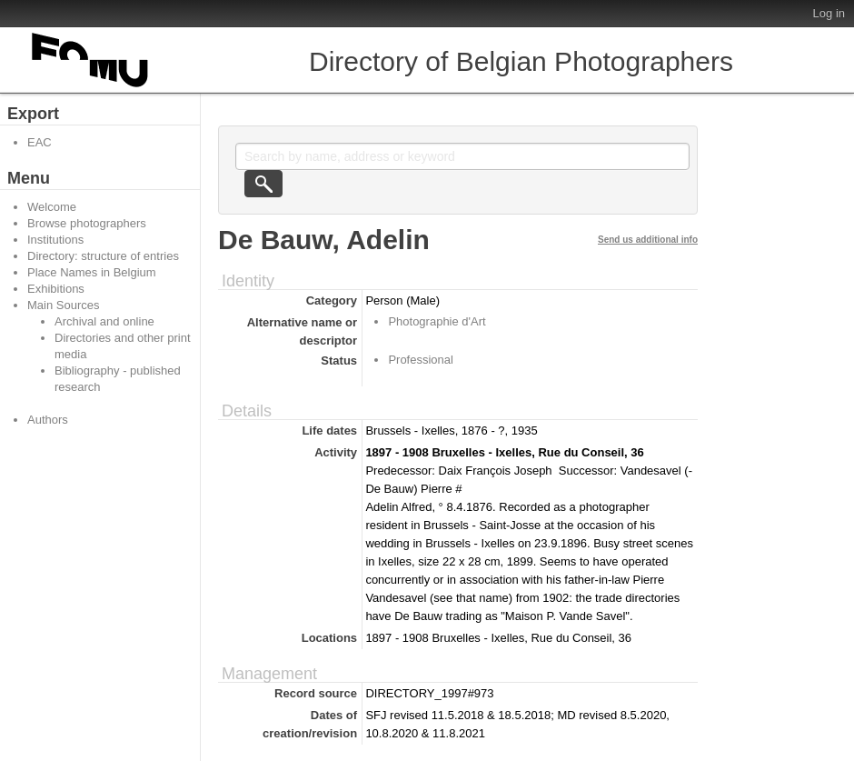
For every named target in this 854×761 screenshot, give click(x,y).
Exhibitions (55, 288)
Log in (829, 13)
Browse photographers (86, 223)
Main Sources (63, 305)
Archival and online (104, 321)
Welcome (51, 207)
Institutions (55, 239)
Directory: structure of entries (103, 256)
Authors (47, 419)
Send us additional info (648, 240)
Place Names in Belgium (91, 272)
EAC (39, 142)
